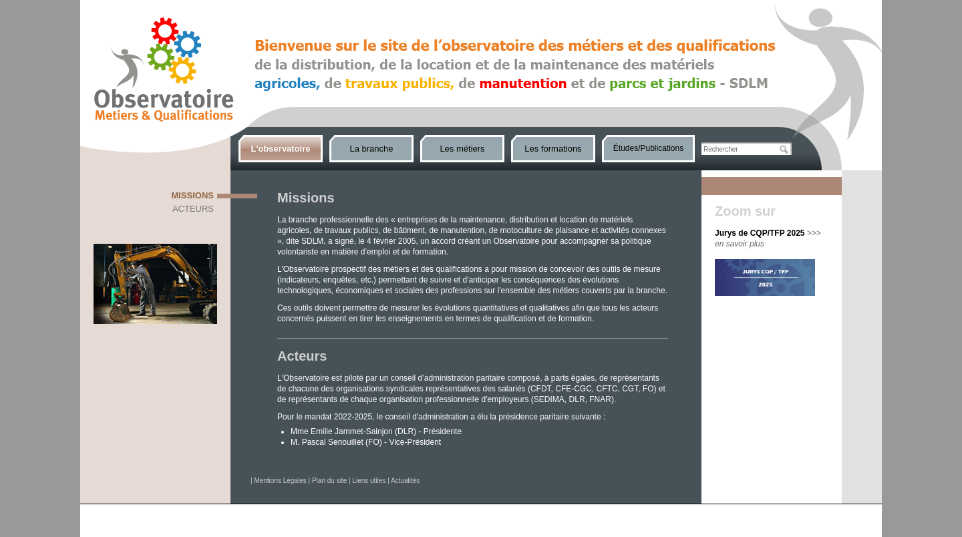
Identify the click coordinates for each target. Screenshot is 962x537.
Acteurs (193, 209)
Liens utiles (368, 480)
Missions (192, 195)
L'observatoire (280, 149)
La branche (371, 149)
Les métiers (462, 149)
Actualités (405, 480)
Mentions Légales (280, 480)
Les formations (552, 149)
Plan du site (329, 480)
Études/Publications (648, 148)
